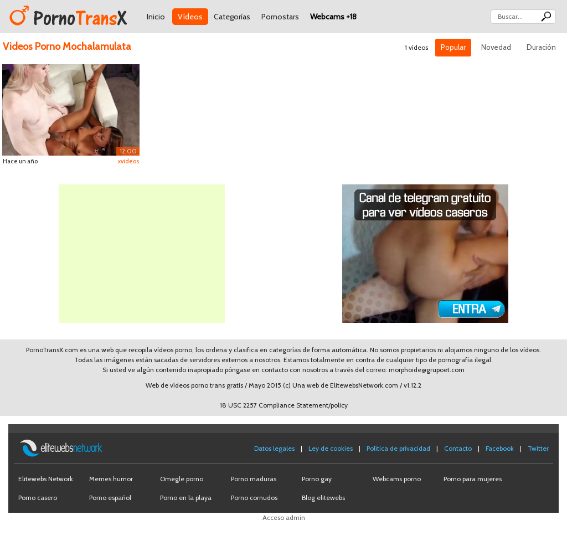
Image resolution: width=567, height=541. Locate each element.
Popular (453, 47)
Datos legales (274, 448)
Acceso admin (283, 517)
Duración (541, 47)
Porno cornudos (254, 497)
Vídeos (190, 17)
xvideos (128, 161)
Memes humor (111, 479)
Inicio (156, 17)
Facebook (500, 448)
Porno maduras (253, 479)
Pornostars (280, 17)
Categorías (232, 17)
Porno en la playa (186, 497)
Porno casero (37, 497)
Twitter (538, 448)
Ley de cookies (330, 448)
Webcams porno (397, 479)
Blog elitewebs (323, 497)
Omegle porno (181, 479)
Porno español (110, 497)
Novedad (496, 47)
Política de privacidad (398, 448)
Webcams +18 (333, 17)
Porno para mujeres (473, 479)
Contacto (458, 448)
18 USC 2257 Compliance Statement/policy (284, 405)
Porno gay (317, 479)
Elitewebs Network (45, 479)
